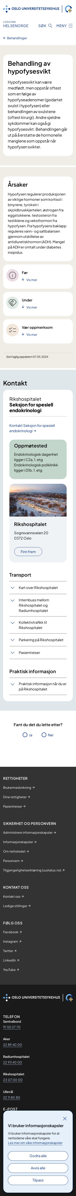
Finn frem (28, 551)
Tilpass (38, 1180)
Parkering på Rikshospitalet (41, 639)
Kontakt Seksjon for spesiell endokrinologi (32, 428)
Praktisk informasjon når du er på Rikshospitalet (42, 686)
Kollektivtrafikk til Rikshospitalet (33, 625)
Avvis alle (38, 1168)
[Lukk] (65, 1118)
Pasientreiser (29, 652)
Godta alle (38, 1155)
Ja (30, 735)
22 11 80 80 (11, 1097)
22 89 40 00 (12, 1045)
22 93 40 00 (12, 1062)
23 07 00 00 (13, 1080)
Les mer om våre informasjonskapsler (35, 1143)
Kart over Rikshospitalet (38, 587)
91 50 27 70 (12, 1027)
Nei (50, 735)
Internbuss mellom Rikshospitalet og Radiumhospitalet (34, 605)
